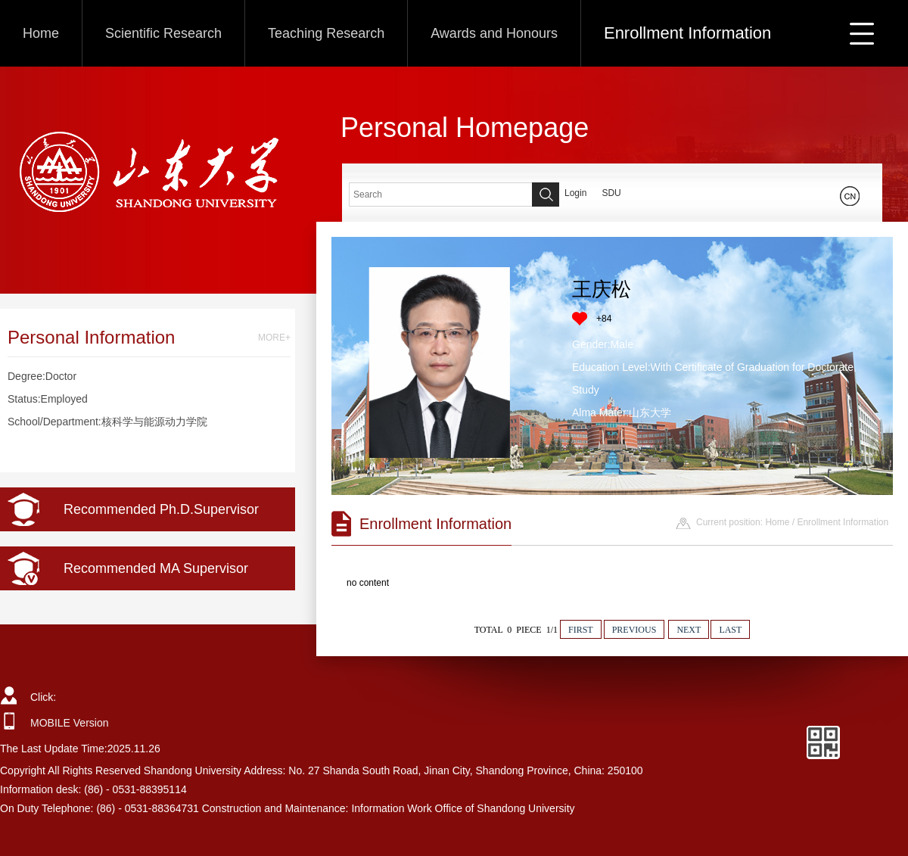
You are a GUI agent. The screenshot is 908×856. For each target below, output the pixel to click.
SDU (611, 193)
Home (41, 33)
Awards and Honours (494, 33)
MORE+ (274, 337)
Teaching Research (326, 33)
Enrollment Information (687, 32)
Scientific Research (163, 33)
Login (575, 193)
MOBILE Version (69, 723)
